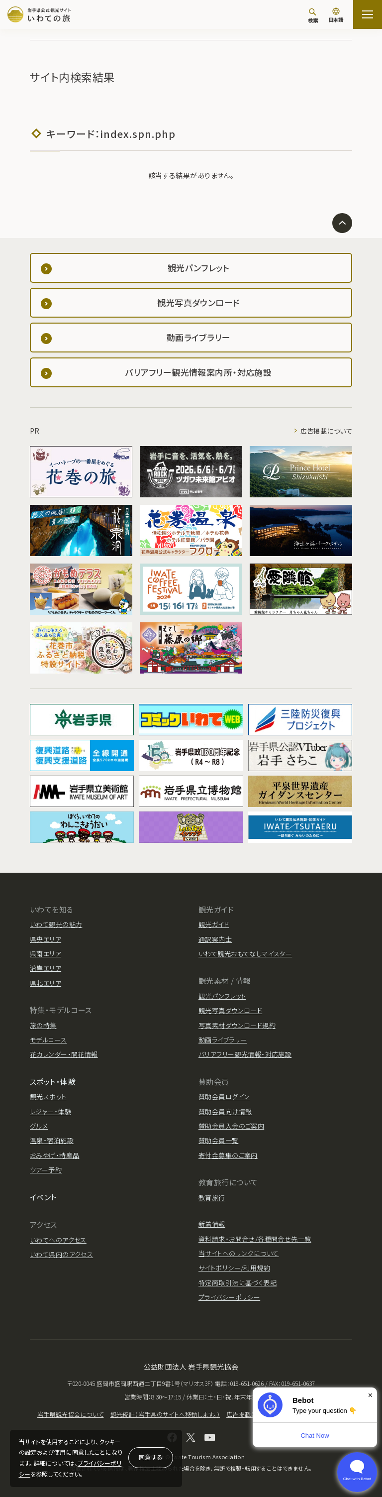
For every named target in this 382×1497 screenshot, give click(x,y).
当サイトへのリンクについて (238, 1253)
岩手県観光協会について (70, 1414)
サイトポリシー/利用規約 (234, 1267)
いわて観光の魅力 (56, 924)
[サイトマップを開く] (367, 14)
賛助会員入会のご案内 (231, 1126)
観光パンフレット (222, 996)
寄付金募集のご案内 (228, 1155)
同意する (151, 1457)
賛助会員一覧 (218, 1140)
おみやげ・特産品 (54, 1155)
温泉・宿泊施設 (52, 1140)
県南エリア (45, 953)
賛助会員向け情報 (225, 1111)
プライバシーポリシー (229, 1297)
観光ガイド (213, 924)
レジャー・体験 (50, 1111)
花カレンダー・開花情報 (64, 1054)
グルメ (39, 1126)
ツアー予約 (46, 1169)
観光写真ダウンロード (230, 1010)
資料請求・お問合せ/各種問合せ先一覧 (254, 1239)
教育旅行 (211, 1197)
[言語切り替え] (335, 15)
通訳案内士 (215, 939)
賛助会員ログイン (224, 1096)
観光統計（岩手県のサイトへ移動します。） (165, 1414)
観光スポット (48, 1096)
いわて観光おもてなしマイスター (245, 953)
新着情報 (211, 1224)
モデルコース (48, 1039)
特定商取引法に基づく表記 (237, 1282)
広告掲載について (326, 431)
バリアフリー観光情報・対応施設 (244, 1054)
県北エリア (45, 983)
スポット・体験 (53, 1081)
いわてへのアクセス (58, 1240)
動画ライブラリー (222, 1039)
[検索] (312, 15)
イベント (43, 1197)
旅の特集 (43, 1025)
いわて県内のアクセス (61, 1254)
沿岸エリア (45, 968)
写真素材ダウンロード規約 (237, 1025)
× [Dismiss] (370, 1395)
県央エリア (45, 939)
